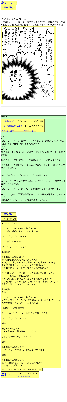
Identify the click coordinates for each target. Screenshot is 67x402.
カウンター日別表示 (24, 376)
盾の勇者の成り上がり (14, 126)
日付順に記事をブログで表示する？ (18, 131)
